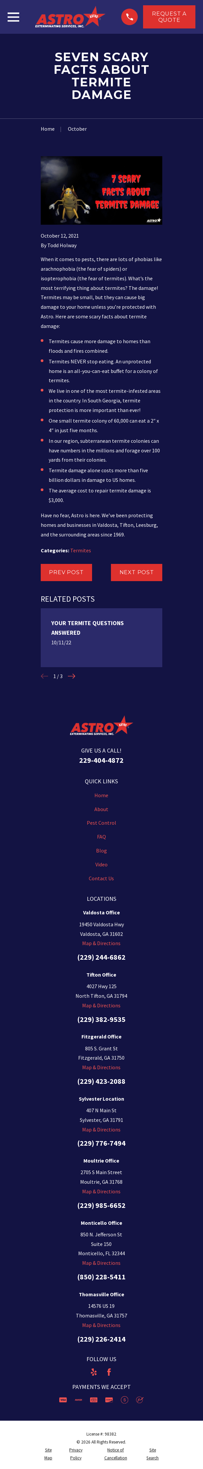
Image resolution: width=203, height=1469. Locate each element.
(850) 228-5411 (101, 1276)
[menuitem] (48, 1454)
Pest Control (101, 822)
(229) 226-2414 (101, 1339)
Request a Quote (169, 17)
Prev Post (66, 572)
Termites (80, 550)
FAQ (101, 836)
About (101, 809)
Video (101, 864)
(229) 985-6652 (101, 1205)
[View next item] (71, 676)
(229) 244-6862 (101, 957)
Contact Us (101, 878)
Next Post (137, 572)
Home (101, 795)
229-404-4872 (101, 760)
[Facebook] (109, 1372)
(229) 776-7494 (101, 1143)
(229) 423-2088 (101, 1081)
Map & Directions (101, 943)
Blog (101, 850)
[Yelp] (93, 1372)
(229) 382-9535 (101, 1019)
